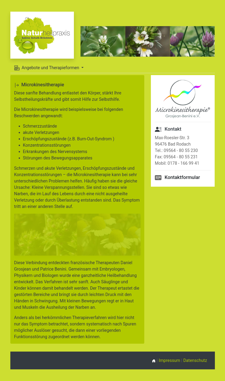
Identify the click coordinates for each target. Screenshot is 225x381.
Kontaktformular (182, 177)
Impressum (169, 360)
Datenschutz (195, 360)
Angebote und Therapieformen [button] (47, 68)
